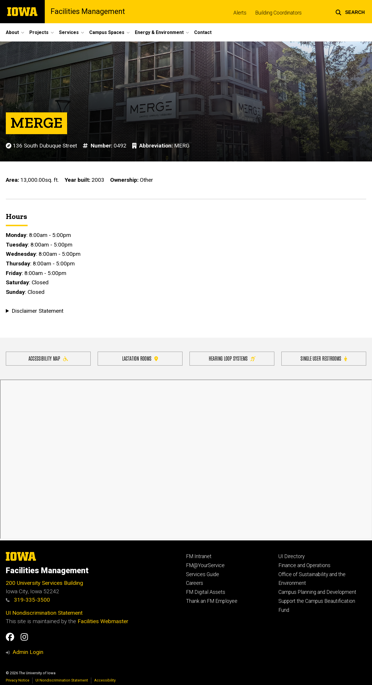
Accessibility (105, 680)
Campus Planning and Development (317, 592)
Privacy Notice (17, 680)
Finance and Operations (304, 565)
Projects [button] (39, 32)
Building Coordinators (278, 13)
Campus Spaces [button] (106, 32)
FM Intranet (199, 556)
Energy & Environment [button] (159, 32)
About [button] (12, 32)
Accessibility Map (48, 358)
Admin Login (27, 652)
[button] (350, 11)
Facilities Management (88, 11)
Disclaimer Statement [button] (37, 311)
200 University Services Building (44, 583)
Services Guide (202, 574)
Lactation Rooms (140, 358)
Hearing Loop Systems (232, 358)
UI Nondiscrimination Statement (44, 613)
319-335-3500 (28, 599)
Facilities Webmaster (103, 621)
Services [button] (69, 32)
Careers (194, 583)
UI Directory (291, 556)
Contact (203, 32)
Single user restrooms (324, 358)
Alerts (239, 13)
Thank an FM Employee (211, 601)
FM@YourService (205, 565)
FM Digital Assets (205, 592)
